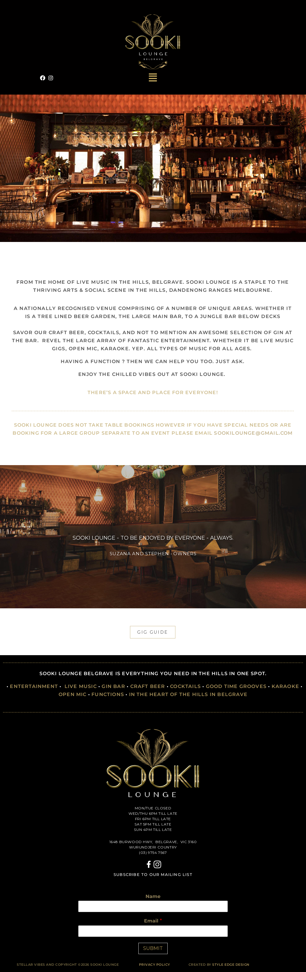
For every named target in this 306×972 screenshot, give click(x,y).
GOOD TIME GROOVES (236, 686)
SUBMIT (153, 948)
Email (153, 921)
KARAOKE (285, 686)
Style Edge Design (231, 964)
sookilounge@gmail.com (253, 433)
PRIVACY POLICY (154, 964)
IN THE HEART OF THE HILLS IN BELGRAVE (188, 694)
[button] (153, 78)
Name (153, 896)
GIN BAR (113, 686)
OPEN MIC (73, 694)
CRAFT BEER (147, 686)
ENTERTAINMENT (34, 686)
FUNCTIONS (107, 694)
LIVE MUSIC (81, 686)
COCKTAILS (185, 686)
